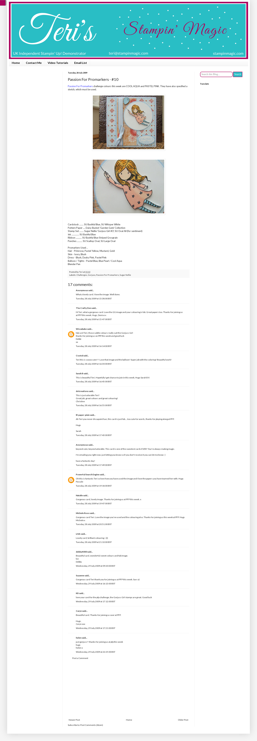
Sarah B (79, 373)
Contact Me (34, 62)
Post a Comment (80, 658)
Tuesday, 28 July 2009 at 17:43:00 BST (94, 435)
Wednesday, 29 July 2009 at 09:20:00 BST (95, 566)
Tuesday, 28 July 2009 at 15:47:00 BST (94, 319)
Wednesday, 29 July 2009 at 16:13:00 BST (95, 583)
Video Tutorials (58, 62)
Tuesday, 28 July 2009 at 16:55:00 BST (94, 405)
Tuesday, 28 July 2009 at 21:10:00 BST (94, 542)
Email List (80, 62)
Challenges (81, 275)
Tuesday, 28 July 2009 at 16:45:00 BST (94, 381)
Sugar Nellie (125, 275)
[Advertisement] (128, 689)
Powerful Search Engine (87, 474)
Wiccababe (81, 329)
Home (16, 62)
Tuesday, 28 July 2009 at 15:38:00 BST (94, 298)
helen (78, 637)
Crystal (79, 355)
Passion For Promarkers (107, 275)
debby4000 (81, 551)
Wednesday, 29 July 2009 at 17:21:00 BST (95, 628)
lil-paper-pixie (83, 415)
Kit (77, 593)
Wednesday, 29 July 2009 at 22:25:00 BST (95, 652)
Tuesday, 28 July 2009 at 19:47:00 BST (94, 503)
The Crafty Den (83, 308)
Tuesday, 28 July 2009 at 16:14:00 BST (94, 346)
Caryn (79, 611)
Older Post (183, 719)
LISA (78, 534)
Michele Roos (82, 513)
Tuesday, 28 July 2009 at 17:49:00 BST (94, 465)
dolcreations (82, 391)
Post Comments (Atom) (91, 725)
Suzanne (80, 575)
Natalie (79, 495)
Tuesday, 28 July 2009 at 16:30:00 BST (94, 363)
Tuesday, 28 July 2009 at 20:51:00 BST (94, 524)
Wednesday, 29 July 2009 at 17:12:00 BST (95, 601)
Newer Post (74, 719)
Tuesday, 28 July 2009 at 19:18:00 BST (94, 485)
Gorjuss (91, 275)
